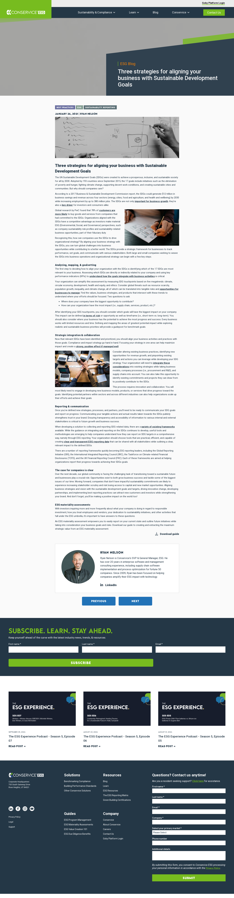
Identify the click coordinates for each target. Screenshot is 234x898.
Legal (11, 822)
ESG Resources (110, 791)
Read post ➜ (17, 746)
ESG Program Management (77, 820)
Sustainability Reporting (104, 107)
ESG (81, 107)
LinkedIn (108, 584)
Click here (198, 781)
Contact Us (214, 12)
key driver (67, 204)
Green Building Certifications (117, 800)
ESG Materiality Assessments (78, 825)
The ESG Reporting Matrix (115, 796)
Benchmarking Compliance (77, 782)
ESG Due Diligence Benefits (77, 834)
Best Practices (66, 107)
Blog (155, 12)
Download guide (169, 533)
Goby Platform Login (213, 3)
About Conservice (112, 825)
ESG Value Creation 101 (75, 829)
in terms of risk (91, 315)
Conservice (179, 12)
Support (12, 827)
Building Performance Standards (80, 786)
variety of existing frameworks (158, 426)
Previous (98, 601)
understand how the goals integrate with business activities (122, 276)
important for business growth (151, 201)
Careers (107, 829)
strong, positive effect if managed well (97, 346)
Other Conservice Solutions (77, 791)
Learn (132, 12)
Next (135, 601)
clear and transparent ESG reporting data (86, 441)
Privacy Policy (14, 817)
